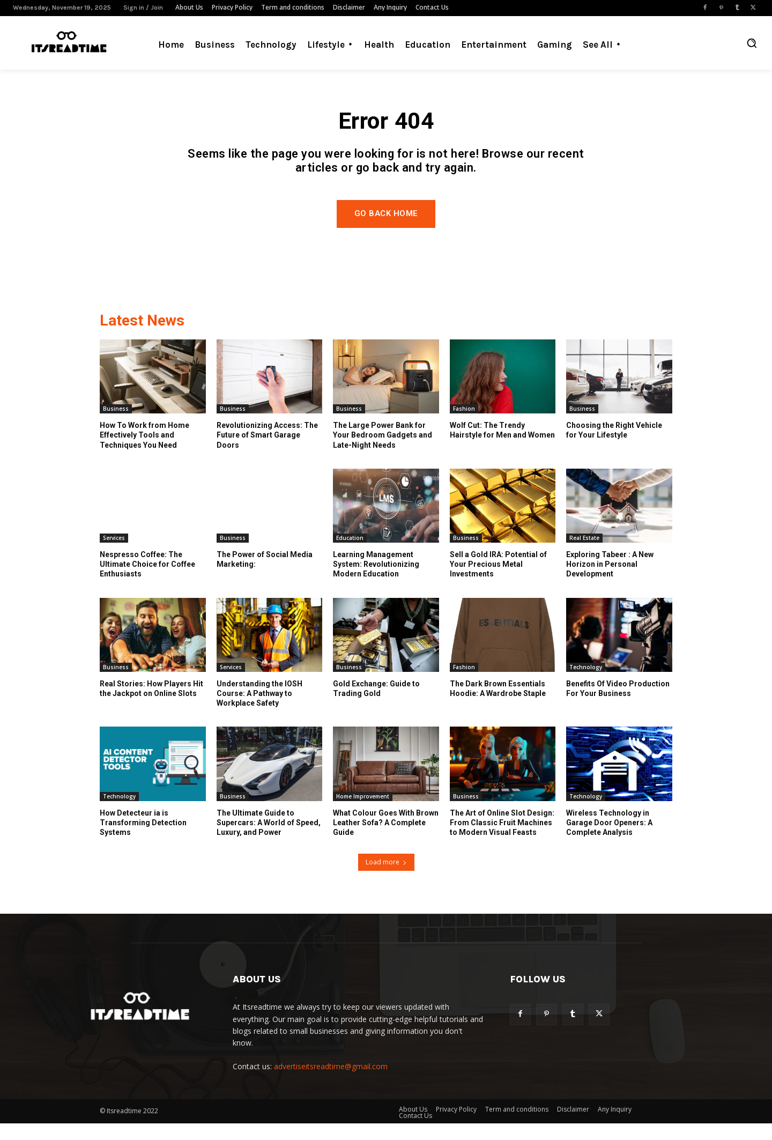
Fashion (464, 426)
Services (114, 555)
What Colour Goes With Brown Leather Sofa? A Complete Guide (386, 840)
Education (349, 555)
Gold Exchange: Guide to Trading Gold (376, 706)
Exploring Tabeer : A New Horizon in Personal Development (610, 581)
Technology (585, 684)
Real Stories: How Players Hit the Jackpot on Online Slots (151, 706)
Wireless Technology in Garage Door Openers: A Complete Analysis (609, 840)
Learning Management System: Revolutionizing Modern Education (376, 581)
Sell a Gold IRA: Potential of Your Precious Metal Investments (498, 581)
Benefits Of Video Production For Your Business (618, 706)
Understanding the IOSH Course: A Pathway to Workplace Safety (259, 710)
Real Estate (584, 555)
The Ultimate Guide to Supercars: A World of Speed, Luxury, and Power (269, 840)
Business (116, 426)
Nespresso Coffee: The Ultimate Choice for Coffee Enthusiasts (147, 581)
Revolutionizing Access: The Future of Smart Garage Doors (267, 452)
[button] (751, 43)
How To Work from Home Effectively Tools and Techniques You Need (144, 452)
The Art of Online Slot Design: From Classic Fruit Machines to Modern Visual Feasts (502, 840)
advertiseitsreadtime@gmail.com (331, 1083)
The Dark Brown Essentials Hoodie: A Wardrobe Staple (498, 706)
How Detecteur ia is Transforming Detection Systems (143, 840)
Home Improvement (362, 813)
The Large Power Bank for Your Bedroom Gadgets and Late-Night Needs (382, 452)
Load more (386, 878)
